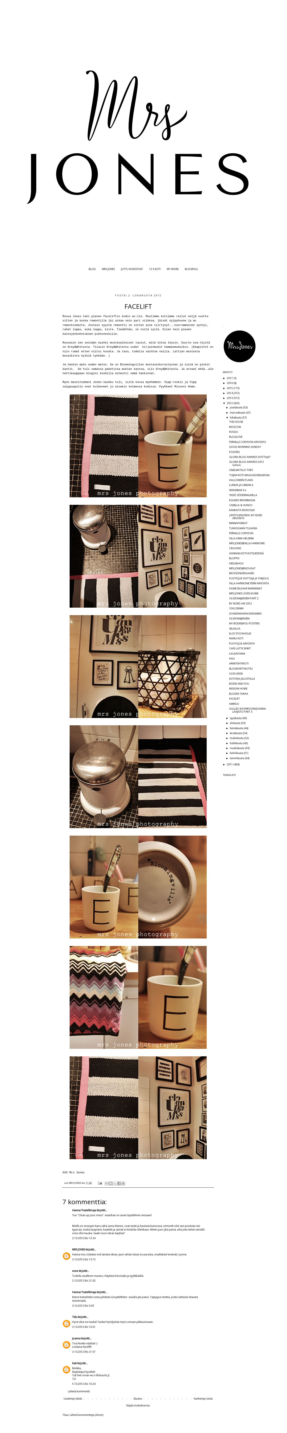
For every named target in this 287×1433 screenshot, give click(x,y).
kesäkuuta (236, 733)
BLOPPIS (234, 558)
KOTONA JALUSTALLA (242, 679)
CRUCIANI (235, 548)
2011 (230, 764)
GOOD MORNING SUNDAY (245, 447)
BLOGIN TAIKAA (238, 694)
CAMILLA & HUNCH (240, 505)
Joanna (76, 1338)
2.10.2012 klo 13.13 (84, 1259)
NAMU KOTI (236, 638)
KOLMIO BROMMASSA (242, 500)
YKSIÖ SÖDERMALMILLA (243, 495)
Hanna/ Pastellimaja (84, 1210)
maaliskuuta (237, 748)
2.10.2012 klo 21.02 (84, 1280)
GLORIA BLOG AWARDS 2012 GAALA (246, 463)
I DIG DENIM (236, 608)
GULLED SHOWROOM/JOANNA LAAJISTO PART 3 (247, 710)
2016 (230, 383)
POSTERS (234, 452)
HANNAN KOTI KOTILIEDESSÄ (246, 553)
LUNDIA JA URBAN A (241, 485)
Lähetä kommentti (79, 1391)
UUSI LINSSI (236, 673)
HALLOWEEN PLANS (241, 480)
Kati (74, 1363)
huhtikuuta (236, 743)
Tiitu (74, 1317)
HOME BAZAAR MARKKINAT (245, 588)
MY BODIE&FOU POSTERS (244, 623)
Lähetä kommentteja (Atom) (86, 1415)
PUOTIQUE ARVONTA (242, 643)
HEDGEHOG (236, 563)
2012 (230, 403)
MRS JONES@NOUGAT (242, 568)
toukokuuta (237, 738)
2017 (230, 378)
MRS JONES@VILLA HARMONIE (247, 543)
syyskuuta (236, 718)
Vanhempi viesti (203, 1398)
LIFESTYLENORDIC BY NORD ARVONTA (245, 516)
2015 (230, 388)
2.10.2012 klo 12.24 (84, 1238)
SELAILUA (234, 628)
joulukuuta (236, 407)
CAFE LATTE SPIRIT (240, 648)
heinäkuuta (237, 728)
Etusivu (138, 1398)
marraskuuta (238, 412)
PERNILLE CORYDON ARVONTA (247, 442)
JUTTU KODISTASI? (132, 269)
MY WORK (173, 269)
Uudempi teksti (73, 1398)
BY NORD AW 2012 (240, 603)
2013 (230, 398)
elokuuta (235, 723)
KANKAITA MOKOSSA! (242, 510)
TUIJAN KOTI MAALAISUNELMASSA (249, 475)
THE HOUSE (236, 422)
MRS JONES (108, 269)
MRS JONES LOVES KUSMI (243, 593)
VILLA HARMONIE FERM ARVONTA (249, 583)
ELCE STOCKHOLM (240, 633)
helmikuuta (237, 753)
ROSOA (233, 432)
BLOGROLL (191, 269)
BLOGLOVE (235, 437)
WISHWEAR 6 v (237, 490)
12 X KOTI (155, 269)
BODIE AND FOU (239, 683)
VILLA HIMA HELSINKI (241, 538)
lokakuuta (236, 417)
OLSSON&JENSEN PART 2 (244, 598)
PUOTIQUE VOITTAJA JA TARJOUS (249, 578)
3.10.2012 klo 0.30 (83, 1305)
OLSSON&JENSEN (239, 618)
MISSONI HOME (238, 688)
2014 (230, 393)
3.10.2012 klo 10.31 (84, 1327)
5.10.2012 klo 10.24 (84, 1384)
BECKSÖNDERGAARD (241, 573)
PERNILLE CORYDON (241, 533)
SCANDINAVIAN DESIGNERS (245, 613)
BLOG (92, 269)
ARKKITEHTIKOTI (239, 663)
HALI (232, 658)
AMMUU (234, 704)
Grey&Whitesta (166, 369)
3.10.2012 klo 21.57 (84, 1352)
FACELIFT (234, 698)
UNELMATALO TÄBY (241, 470)
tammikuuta (237, 758)
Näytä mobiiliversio (138, 1405)
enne (75, 1271)
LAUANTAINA (237, 653)
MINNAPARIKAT (238, 523)
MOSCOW (235, 427)
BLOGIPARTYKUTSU (241, 668)
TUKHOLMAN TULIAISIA (243, 528)
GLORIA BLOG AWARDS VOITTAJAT (250, 457)
